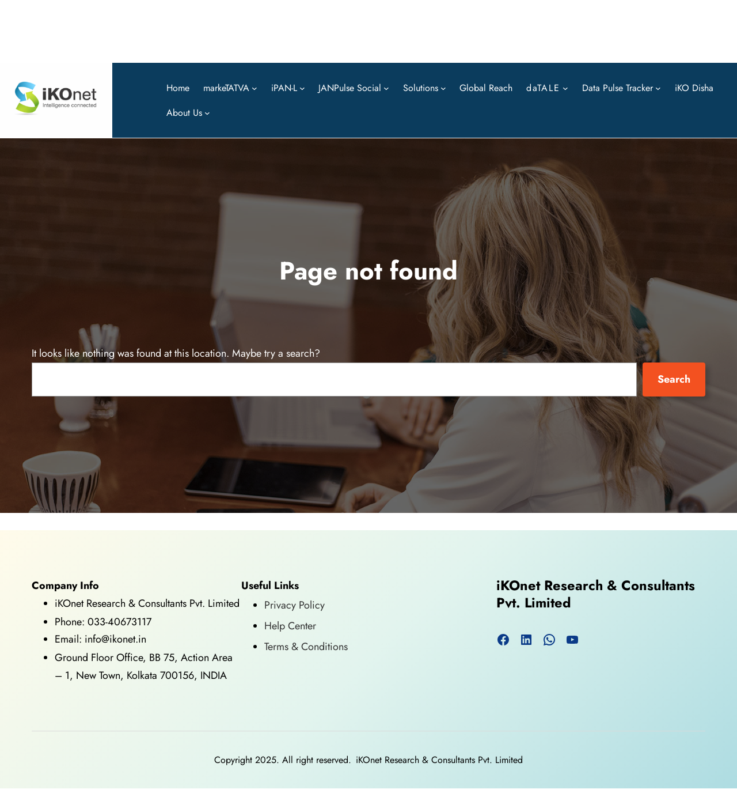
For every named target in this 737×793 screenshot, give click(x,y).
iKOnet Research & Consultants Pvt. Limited (595, 594)
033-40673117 (119, 621)
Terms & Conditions (306, 646)
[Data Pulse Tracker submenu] (658, 87)
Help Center (290, 625)
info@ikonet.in (114, 639)
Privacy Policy (294, 605)
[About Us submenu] (207, 113)
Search (674, 379)
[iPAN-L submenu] (302, 87)
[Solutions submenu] (443, 87)
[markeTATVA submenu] (254, 87)
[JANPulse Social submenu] (386, 87)
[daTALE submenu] (565, 87)
